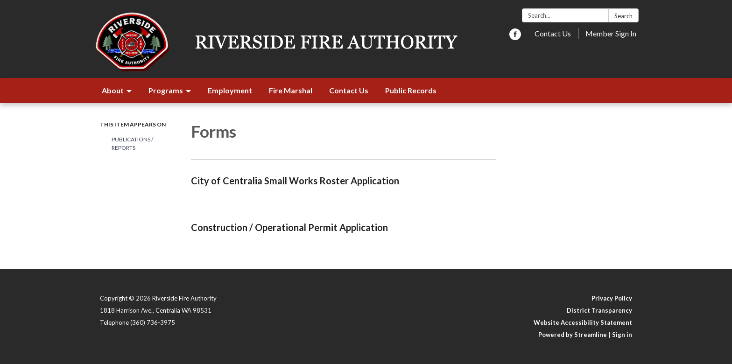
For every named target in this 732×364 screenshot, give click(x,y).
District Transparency (599, 310)
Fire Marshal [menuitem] (290, 90)
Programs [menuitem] (165, 90)
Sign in (622, 334)
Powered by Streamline (572, 334)
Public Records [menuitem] (410, 90)
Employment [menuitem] (230, 90)
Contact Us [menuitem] (348, 90)
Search (623, 16)
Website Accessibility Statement (583, 322)
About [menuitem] (113, 90)
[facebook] (515, 37)
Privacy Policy (611, 298)
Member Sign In (610, 33)
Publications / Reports (132, 143)
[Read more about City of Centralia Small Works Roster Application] (343, 182)
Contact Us (553, 33)
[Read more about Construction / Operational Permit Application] (343, 229)
